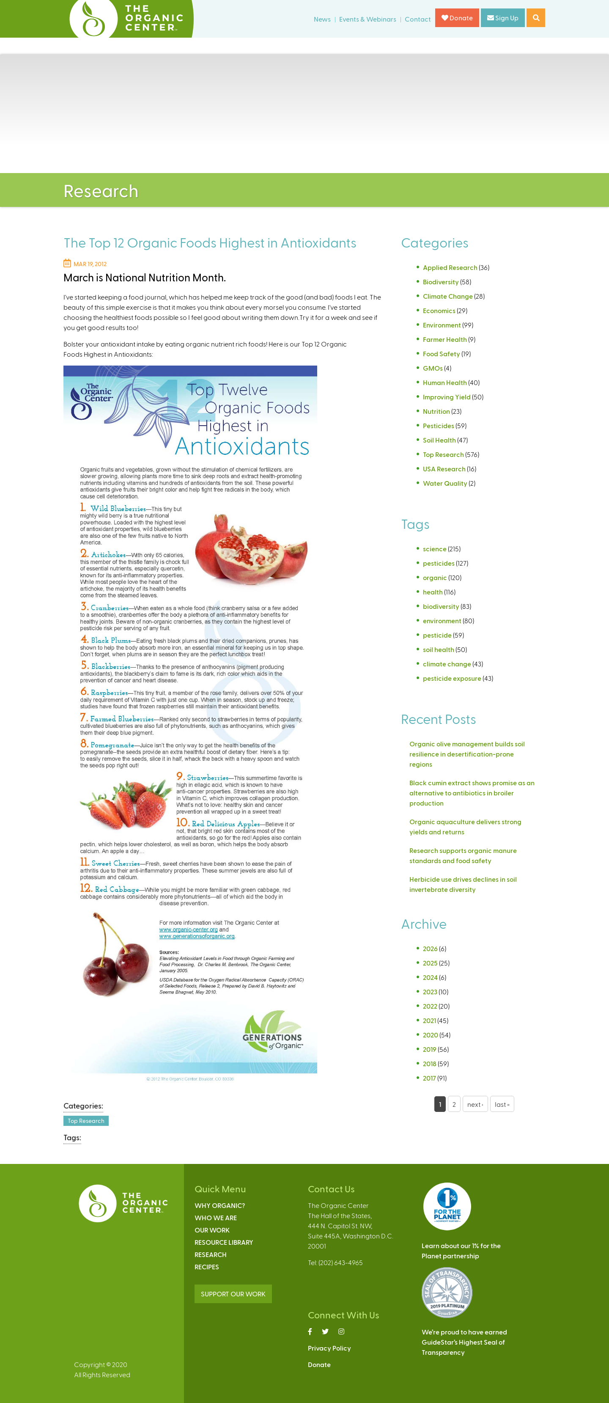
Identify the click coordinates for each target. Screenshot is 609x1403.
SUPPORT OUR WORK (233, 1294)
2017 (429, 1078)
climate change (447, 664)
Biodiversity (441, 282)
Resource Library (224, 1242)
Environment (442, 325)
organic (435, 577)
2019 (429, 1049)
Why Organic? (220, 1205)
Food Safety (441, 353)
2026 (430, 948)
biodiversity (441, 606)
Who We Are (216, 1217)
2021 (429, 1020)
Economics (439, 310)
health (433, 592)
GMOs (433, 368)
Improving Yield (447, 397)
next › (475, 1104)
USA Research (444, 469)
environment (442, 620)
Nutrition (436, 411)
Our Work (212, 1230)
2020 (430, 1035)
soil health (438, 649)
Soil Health (439, 440)
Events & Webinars (367, 19)
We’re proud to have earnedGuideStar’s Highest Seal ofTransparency (464, 1342)
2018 (429, 1063)
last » (502, 1104)
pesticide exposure (452, 678)
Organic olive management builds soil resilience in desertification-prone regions (467, 754)
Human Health (445, 382)
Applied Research (450, 267)
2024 (430, 977)
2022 (430, 1006)
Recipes (207, 1267)
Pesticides (438, 425)
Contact (418, 19)
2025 (430, 963)
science (435, 549)
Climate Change (448, 296)
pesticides (439, 563)
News (322, 19)
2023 (430, 992)
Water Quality (445, 483)
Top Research (86, 1120)
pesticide (437, 635)
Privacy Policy (329, 1348)
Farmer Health (445, 339)
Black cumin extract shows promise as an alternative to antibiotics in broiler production (472, 793)
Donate (457, 18)
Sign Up (502, 18)
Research (211, 1254)
